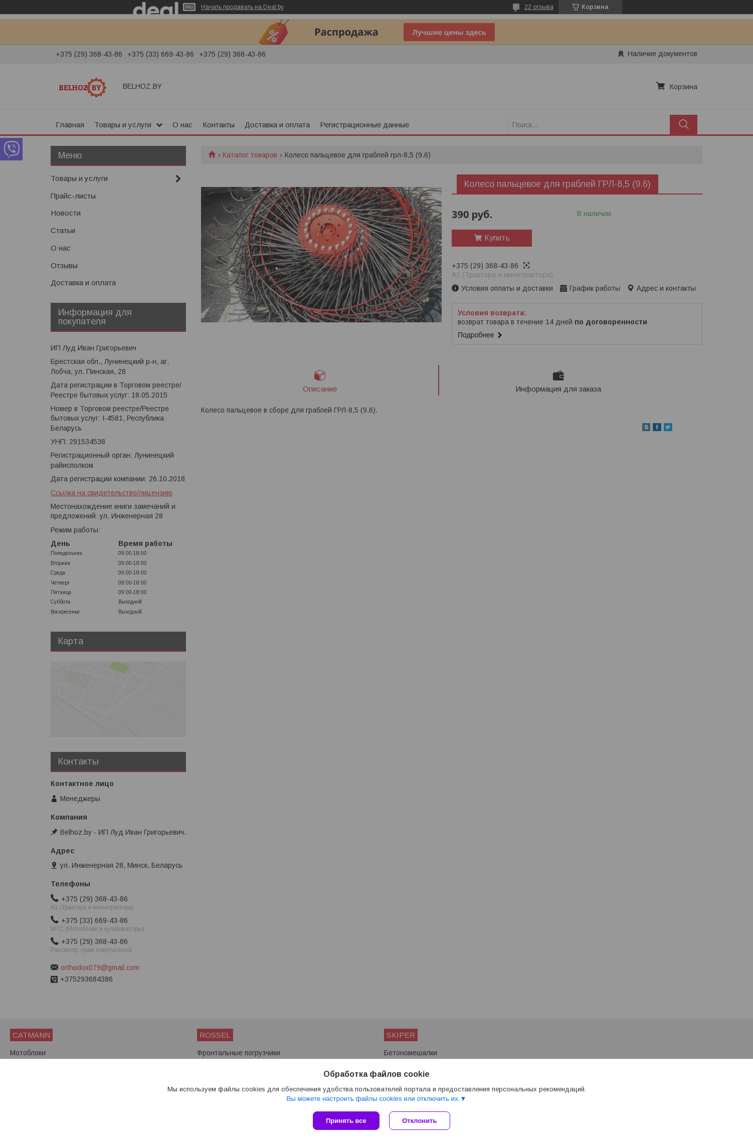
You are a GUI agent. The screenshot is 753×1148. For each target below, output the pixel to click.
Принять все (346, 1120)
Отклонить (420, 1120)
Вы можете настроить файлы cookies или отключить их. (373, 1098)
